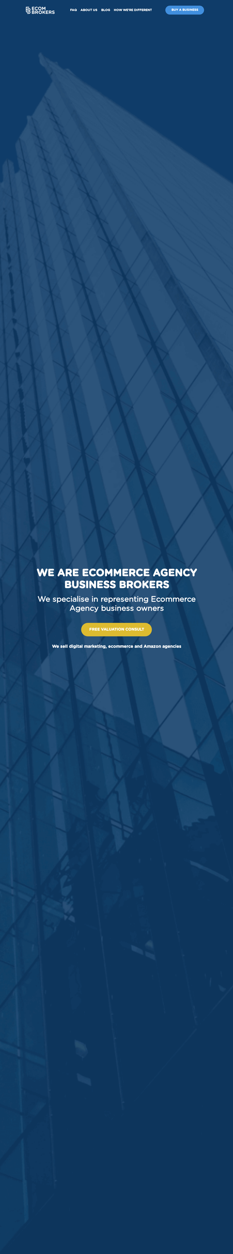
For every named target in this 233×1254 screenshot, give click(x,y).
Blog (105, 10)
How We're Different (133, 10)
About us (88, 10)
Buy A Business (184, 10)
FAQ (73, 10)
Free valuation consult (116, 630)
